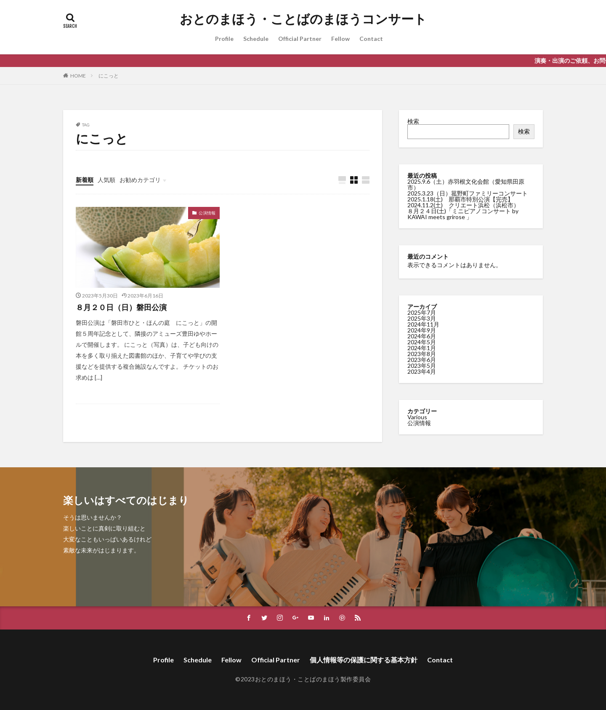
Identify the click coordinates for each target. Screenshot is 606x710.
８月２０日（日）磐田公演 (121, 307)
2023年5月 (421, 365)
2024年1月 (421, 347)
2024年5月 (421, 341)
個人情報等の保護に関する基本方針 (363, 660)
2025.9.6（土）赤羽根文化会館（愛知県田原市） (465, 184)
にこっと (108, 75)
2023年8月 (421, 353)
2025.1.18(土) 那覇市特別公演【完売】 (460, 199)
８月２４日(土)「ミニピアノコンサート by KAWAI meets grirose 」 (462, 213)
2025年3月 (421, 318)
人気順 (106, 179)
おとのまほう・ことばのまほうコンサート (303, 19)
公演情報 (207, 212)
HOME (78, 75)
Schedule (255, 38)
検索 (413, 121)
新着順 (84, 179)
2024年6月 (421, 335)
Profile (224, 38)
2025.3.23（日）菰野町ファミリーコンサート (467, 193)
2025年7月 (421, 312)
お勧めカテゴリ (140, 179)
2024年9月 (421, 329)
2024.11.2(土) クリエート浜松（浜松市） (463, 205)
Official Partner (300, 38)
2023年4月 (421, 371)
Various (417, 416)
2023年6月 (421, 359)
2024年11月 (423, 323)
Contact (371, 38)
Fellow (340, 38)
